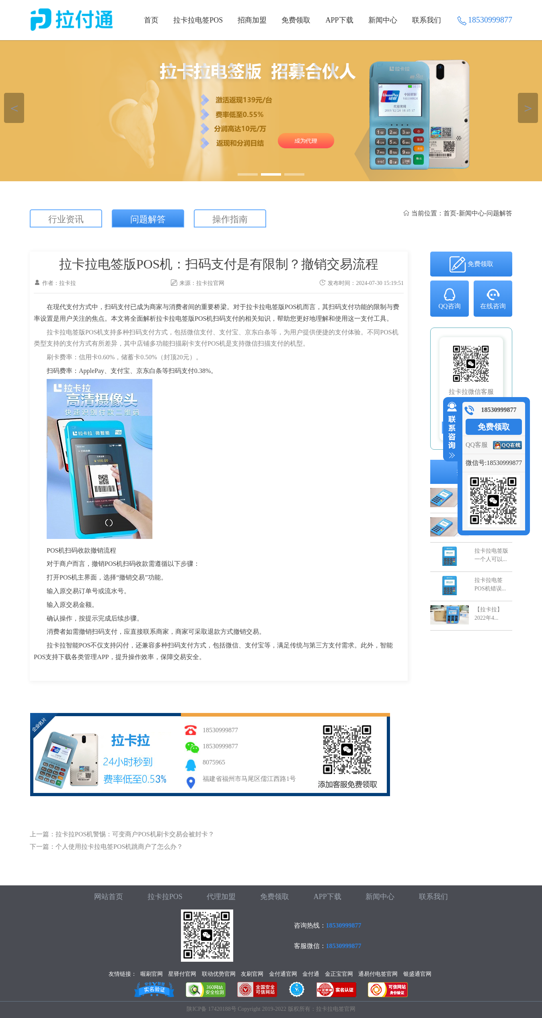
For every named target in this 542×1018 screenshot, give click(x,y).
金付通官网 (283, 974)
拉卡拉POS (165, 897)
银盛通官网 (417, 974)
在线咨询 (493, 298)
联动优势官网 (219, 974)
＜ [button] (14, 108)
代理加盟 (221, 897)
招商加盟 (252, 20)
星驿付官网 (182, 974)
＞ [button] (528, 108)
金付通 (310, 974)
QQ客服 (477, 444)
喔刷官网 (151, 974)
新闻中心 (382, 20)
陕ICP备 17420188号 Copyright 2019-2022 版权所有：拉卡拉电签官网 (271, 1009)
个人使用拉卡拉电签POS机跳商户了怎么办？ (119, 846)
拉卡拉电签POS (198, 20)
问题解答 (148, 219)
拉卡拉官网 (210, 283)
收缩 (450, 430)
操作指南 (230, 219)
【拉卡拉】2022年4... (488, 613)
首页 (151, 20)
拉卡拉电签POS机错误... (490, 584)
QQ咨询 (449, 298)
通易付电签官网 (378, 974)
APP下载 (339, 20)
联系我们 (426, 20)
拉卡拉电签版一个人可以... (491, 555)
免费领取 (295, 20)
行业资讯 (66, 219)
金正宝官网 (339, 974)
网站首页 (108, 897)
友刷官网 (252, 974)
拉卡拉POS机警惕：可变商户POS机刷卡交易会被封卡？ (134, 834)
